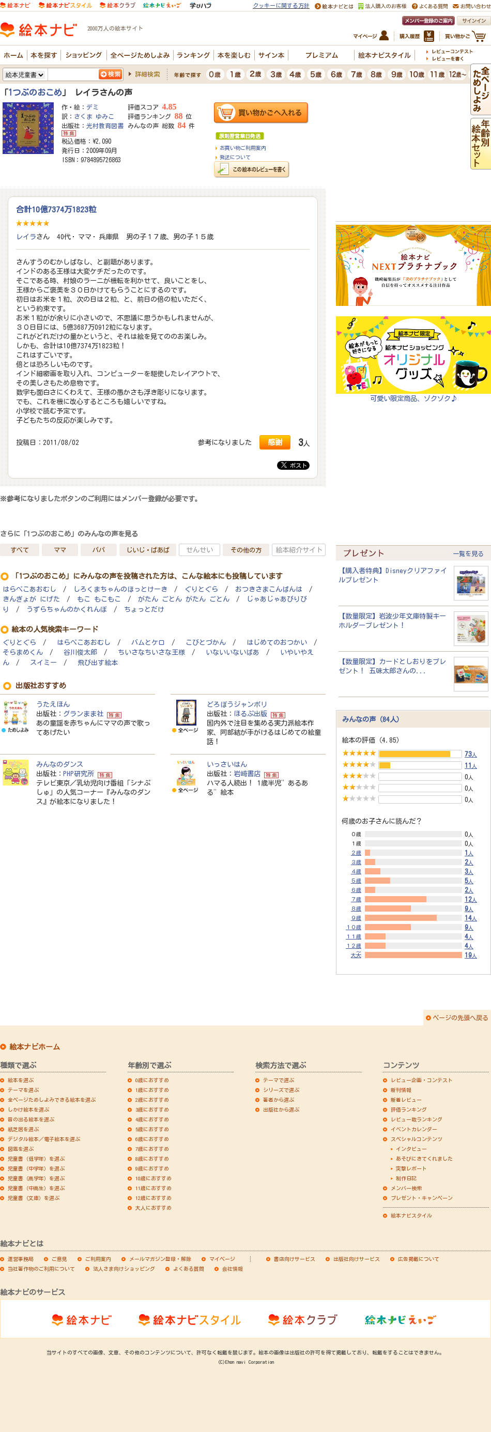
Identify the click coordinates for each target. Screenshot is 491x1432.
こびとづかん (206, 642)
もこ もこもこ (99, 599)
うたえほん (53, 704)
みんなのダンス (59, 764)
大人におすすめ (153, 1207)
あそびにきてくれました (424, 1158)
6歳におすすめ (152, 1139)
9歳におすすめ (152, 1168)
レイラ (26, 236)
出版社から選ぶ (281, 1109)
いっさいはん (227, 764)
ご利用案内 (98, 1258)
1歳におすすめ (152, 1089)
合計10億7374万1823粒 (56, 209)
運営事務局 (21, 1258)
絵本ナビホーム (34, 1047)
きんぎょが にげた (31, 599)
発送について (235, 157)
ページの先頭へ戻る (460, 1017)
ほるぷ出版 (250, 713)
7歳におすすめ (152, 1148)
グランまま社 (83, 713)
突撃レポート (411, 1168)
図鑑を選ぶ (21, 1148)
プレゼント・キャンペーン (422, 1197)
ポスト (294, 465)
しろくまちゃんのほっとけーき (120, 589)
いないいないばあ (232, 652)
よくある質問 (188, 1268)
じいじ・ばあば (148, 550)
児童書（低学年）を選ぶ (36, 1158)
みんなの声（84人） (372, 719)
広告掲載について (418, 1258)
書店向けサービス (294, 1258)
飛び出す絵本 (98, 662)
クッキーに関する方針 (281, 5)
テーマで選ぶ (278, 1080)
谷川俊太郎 (80, 652)
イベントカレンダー (414, 1129)
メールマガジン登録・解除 (160, 1258)
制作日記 (406, 1178)
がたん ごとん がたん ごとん (183, 599)
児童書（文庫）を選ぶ (33, 1197)
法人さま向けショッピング (124, 1268)
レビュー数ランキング (416, 1119)
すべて (19, 550)
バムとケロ (148, 642)
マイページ (222, 1258)
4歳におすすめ (152, 1119)
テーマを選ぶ (23, 1089)
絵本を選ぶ (21, 1080)
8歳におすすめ (152, 1158)
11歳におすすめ (153, 1188)
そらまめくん (23, 652)
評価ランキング (409, 1109)
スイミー (43, 662)
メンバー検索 (406, 1188)
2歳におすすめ (152, 1099)
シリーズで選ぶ (281, 1089)
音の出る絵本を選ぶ (31, 1119)
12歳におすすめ (153, 1197)
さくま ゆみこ (94, 116)
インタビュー (411, 1148)
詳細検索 (147, 74)
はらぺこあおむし (29, 589)
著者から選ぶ (278, 1099)
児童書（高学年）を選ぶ (36, 1178)
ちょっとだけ (144, 609)
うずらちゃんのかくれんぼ (66, 609)
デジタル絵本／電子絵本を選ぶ (44, 1139)
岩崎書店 (247, 773)
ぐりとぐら (201, 589)
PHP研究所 (78, 773)
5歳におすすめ (152, 1129)
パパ (99, 550)
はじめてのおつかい (277, 642)
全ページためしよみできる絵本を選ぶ (52, 1099)
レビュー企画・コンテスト (422, 1080)
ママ (60, 550)
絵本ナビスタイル (411, 1215)
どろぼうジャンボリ (237, 704)
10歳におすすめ (153, 1178)
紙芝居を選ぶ (23, 1129)
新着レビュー (406, 1099)
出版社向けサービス (356, 1258)
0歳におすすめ (152, 1080)
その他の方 (246, 550)
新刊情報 (401, 1089)
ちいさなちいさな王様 (151, 652)
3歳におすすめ (152, 1109)
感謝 (275, 442)
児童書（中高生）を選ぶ (36, 1188)
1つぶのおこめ (35, 92)
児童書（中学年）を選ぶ (36, 1168)
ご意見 (59, 1258)
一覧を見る (468, 553)
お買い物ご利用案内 (243, 147)
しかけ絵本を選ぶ (28, 1109)
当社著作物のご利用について (41, 1268)
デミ (92, 107)
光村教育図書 (105, 125)
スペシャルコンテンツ (416, 1139)
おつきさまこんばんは (268, 589)
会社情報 (232, 1268)
